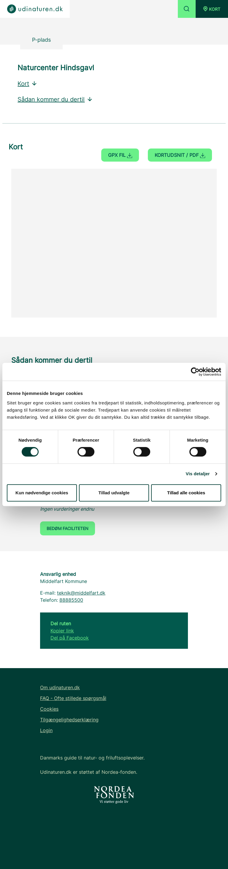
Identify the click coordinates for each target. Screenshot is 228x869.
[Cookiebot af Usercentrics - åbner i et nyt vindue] (195, 371)
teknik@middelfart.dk (81, 593)
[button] (212, 9)
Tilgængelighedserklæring (69, 720)
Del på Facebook (69, 638)
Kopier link (62, 631)
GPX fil (120, 155)
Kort (27, 83)
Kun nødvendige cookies (41, 492)
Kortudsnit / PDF (180, 155)
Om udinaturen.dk (60, 687)
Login (46, 730)
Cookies (49, 709)
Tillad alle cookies (186, 492)
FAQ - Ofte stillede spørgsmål (73, 698)
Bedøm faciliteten (67, 528)
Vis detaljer (198, 473)
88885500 (71, 600)
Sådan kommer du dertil (55, 99)
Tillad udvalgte (114, 492)
